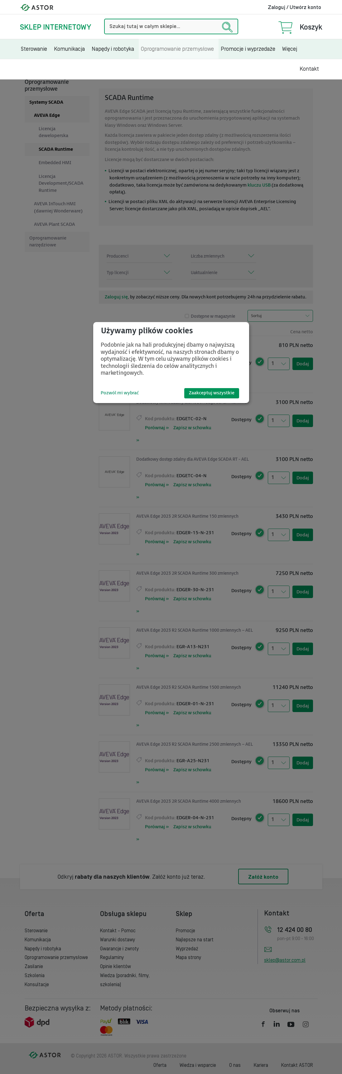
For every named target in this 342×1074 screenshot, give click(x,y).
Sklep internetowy (55, 27)
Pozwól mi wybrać (120, 393)
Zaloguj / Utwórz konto (294, 7)
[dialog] (171, 362)
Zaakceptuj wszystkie (211, 393)
